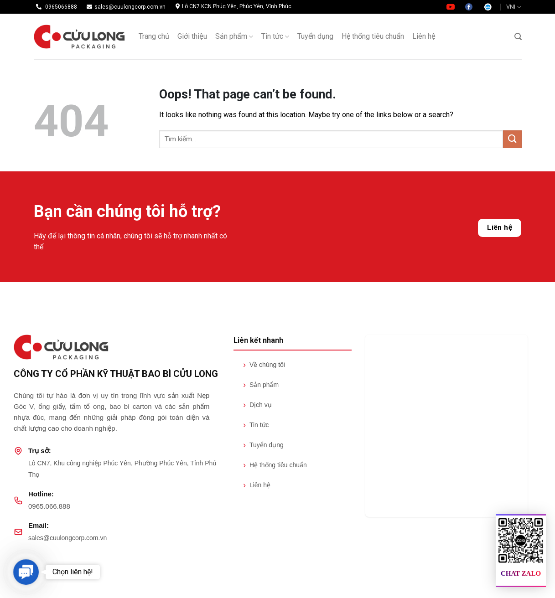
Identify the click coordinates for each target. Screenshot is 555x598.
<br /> (446, 426)
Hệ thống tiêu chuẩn (373, 36)
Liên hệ (499, 227)
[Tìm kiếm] (518, 37)
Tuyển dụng (315, 36)
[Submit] (512, 139)
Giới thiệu (192, 36)
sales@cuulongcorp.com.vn (67, 537)
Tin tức (275, 36)
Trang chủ (154, 36)
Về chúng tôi (264, 364)
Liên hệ (424, 36)
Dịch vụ (257, 404)
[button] (25, 571)
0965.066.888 (49, 506)
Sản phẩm (234, 36)
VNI (513, 7)
